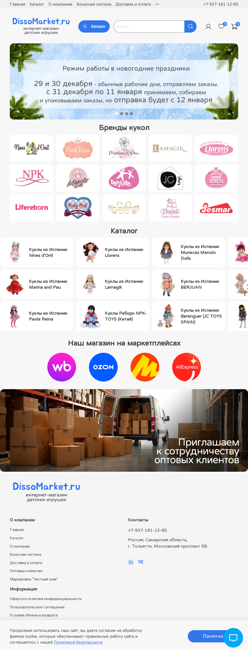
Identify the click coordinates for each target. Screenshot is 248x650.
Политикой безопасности (78, 642)
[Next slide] (228, 81)
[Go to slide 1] (116, 113)
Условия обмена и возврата (34, 615)
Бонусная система (94, 4)
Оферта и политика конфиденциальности (46, 599)
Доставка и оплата (133, 4)
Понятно (213, 636)
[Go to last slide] (19, 81)
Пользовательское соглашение (37, 607)
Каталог (37, 4)
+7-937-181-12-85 (147, 530)
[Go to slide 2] (121, 113)
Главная (17, 4)
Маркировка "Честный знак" (34, 579)
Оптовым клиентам (26, 571)
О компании (60, 4)
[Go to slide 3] (126, 113)
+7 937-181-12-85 (220, 4)
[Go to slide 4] (131, 113)
